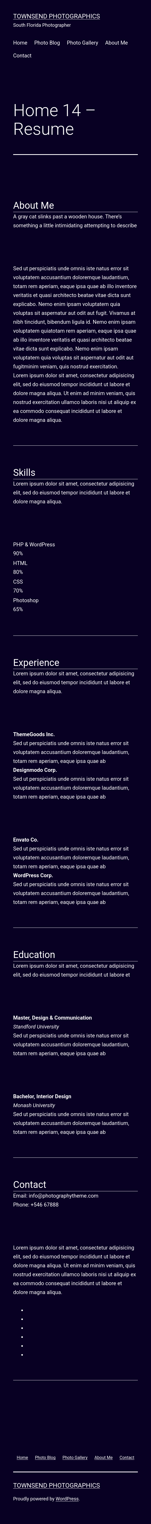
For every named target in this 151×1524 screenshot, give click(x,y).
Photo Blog (47, 43)
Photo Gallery (82, 43)
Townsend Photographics (56, 16)
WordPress (67, 1498)
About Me (116, 43)
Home (20, 43)
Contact (22, 55)
